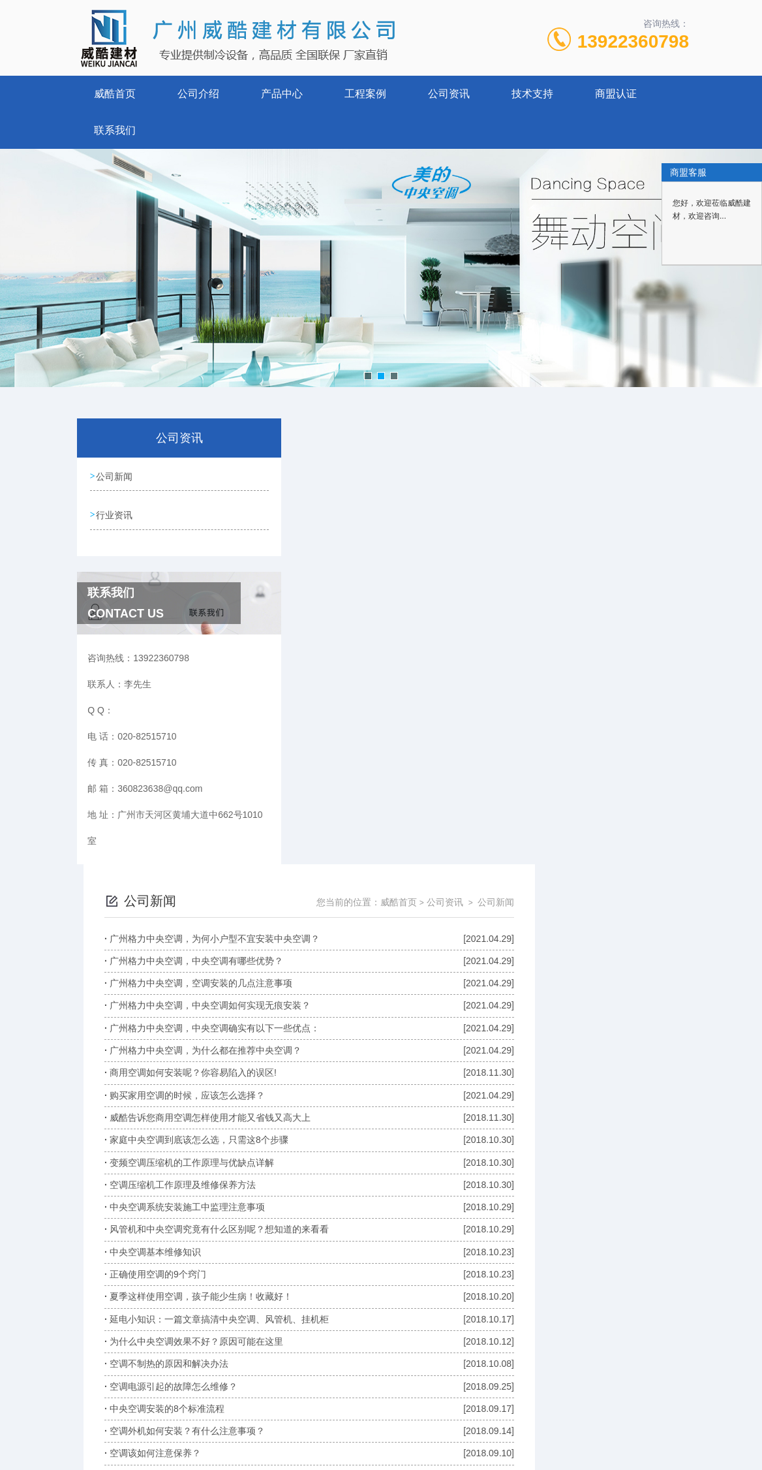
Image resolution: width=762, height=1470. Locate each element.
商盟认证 (616, 93)
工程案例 (365, 93)
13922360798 (633, 41)
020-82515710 (297, 1407)
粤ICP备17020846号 (464, 1428)
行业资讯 (115, 513)
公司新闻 (115, 476)
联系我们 (115, 130)
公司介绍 (198, 93)
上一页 (398, 1312)
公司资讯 (449, 93)
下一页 (527, 1312)
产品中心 (282, 93)
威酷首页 (115, 93)
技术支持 (532, 93)
